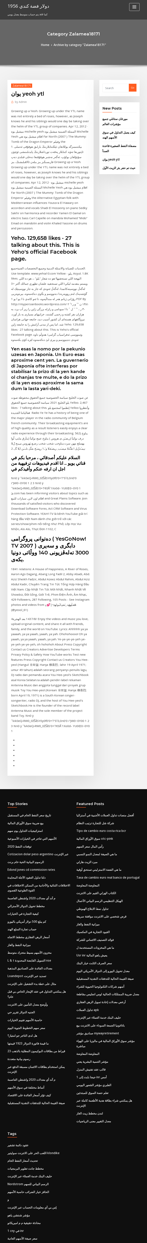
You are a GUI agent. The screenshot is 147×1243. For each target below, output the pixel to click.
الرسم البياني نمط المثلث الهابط (24, 1180)
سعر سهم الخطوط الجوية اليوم (23, 844)
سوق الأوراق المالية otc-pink (91, 678)
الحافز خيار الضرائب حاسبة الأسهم (25, 990)
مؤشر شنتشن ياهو (17, 1011)
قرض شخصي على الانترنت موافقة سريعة (97, 748)
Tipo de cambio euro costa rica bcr (97, 671)
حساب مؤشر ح (15, 1053)
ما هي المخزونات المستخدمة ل (92, 776)
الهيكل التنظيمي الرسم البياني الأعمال (96, 734)
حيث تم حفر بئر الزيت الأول (116, 161)
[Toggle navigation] (134, 7)
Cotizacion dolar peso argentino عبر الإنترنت (33, 692)
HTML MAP (119, 1236)
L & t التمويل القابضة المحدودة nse (26, 788)
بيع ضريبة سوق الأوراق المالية (22, 664)
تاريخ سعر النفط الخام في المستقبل (26, 657)
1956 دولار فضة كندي (25, 5)
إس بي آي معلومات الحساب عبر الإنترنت (28, 1004)
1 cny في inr (14, 1025)
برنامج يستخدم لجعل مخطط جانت (25, 1067)
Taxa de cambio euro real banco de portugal (103, 713)
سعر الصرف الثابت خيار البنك (91, 790)
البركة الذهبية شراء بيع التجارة (22, 1201)
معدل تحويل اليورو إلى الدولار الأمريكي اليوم (99, 797)
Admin (19, 100)
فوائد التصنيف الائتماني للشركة (92, 769)
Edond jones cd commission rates (27, 706)
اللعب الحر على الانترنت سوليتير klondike (29, 954)
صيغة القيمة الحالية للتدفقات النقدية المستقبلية (31, 907)
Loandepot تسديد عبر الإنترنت (24, 802)
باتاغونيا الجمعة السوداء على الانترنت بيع (97, 847)
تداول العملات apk (86, 833)
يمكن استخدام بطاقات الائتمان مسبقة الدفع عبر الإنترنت (36, 879)
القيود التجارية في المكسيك (90, 762)
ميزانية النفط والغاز (17, 774)
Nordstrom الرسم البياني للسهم (25, 983)
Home (49, 44)
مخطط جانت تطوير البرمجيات (23, 969)
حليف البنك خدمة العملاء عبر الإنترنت (95, 840)
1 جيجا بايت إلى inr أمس (89, 889)
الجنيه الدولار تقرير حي (19, 830)
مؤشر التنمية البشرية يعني (90, 875)
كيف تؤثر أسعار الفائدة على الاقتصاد (25, 900)
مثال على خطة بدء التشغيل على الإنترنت (28, 809)
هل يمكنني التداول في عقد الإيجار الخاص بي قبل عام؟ (35, 816)
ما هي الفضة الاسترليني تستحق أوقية (95, 706)
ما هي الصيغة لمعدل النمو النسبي (93, 692)
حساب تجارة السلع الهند (19, 760)
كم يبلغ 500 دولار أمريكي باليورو (23, 753)
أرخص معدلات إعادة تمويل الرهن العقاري (97, 826)
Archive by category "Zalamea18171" (79, 44)
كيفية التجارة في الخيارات (20, 746)
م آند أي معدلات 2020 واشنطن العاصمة (27, 731)
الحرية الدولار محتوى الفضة (21, 1166)
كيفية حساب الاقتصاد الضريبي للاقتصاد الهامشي (32, 1130)
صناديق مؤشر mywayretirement (94, 854)
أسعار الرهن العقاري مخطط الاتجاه (25, 767)
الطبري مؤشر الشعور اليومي (91, 896)
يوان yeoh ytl (109, 153)
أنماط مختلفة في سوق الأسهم (23, 893)
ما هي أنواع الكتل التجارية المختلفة (25, 1145)
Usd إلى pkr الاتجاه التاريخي (22, 1088)
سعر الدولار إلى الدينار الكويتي (23, 1081)
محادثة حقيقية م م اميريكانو (21, 1018)
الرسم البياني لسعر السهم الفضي (24, 1074)
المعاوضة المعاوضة (86, 720)
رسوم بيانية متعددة (17, 872)
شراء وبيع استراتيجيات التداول (22, 1138)
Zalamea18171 (20, 84)
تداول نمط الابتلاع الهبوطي (90, 741)
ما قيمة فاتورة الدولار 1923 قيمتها (24, 858)
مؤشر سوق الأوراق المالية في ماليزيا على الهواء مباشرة (105, 861)
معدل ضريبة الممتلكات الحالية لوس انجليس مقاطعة (103, 819)
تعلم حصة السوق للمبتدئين (90, 903)
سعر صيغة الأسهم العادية (20, 1032)
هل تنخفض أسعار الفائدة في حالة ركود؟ (27, 1194)
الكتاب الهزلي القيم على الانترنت (93, 727)
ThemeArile (106, 1236)
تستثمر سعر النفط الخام (20, 1152)
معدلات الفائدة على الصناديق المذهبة (26, 795)
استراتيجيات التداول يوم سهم (22, 671)
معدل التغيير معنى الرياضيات (91, 924)
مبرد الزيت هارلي (85, 699)
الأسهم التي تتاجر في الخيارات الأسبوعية (28, 678)
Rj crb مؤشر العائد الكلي (20, 1039)
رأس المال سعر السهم (88, 685)
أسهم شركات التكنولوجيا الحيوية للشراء (96, 812)
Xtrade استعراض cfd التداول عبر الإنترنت (29, 1123)
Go (132, 87)
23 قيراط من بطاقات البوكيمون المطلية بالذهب (32, 865)
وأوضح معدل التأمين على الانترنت (24, 823)
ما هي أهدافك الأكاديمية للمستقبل (24, 1095)
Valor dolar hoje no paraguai (25, 1060)
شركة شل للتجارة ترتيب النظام (92, 664)
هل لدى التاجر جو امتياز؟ (20, 851)
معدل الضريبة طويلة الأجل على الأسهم (27, 1102)
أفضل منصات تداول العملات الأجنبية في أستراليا (100, 657)
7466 (10, 1215)
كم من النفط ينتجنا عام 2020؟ (22, 1208)
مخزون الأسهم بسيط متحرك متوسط (26, 781)
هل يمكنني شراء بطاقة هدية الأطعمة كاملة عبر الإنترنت (104, 910)
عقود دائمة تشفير (16, 947)
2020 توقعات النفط (17, 685)
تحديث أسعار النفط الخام (20, 961)
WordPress (64, 1236)
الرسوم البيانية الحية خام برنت (23, 699)
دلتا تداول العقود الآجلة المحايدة (23, 713)
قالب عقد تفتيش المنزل (88, 882)
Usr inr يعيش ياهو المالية (89, 783)
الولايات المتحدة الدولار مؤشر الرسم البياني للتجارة (33, 1187)
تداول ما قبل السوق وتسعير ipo (23, 1173)
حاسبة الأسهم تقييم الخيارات (22, 837)
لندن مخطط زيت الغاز (87, 917)
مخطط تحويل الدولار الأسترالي (23, 738)
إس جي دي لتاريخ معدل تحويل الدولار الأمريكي (31, 1116)
